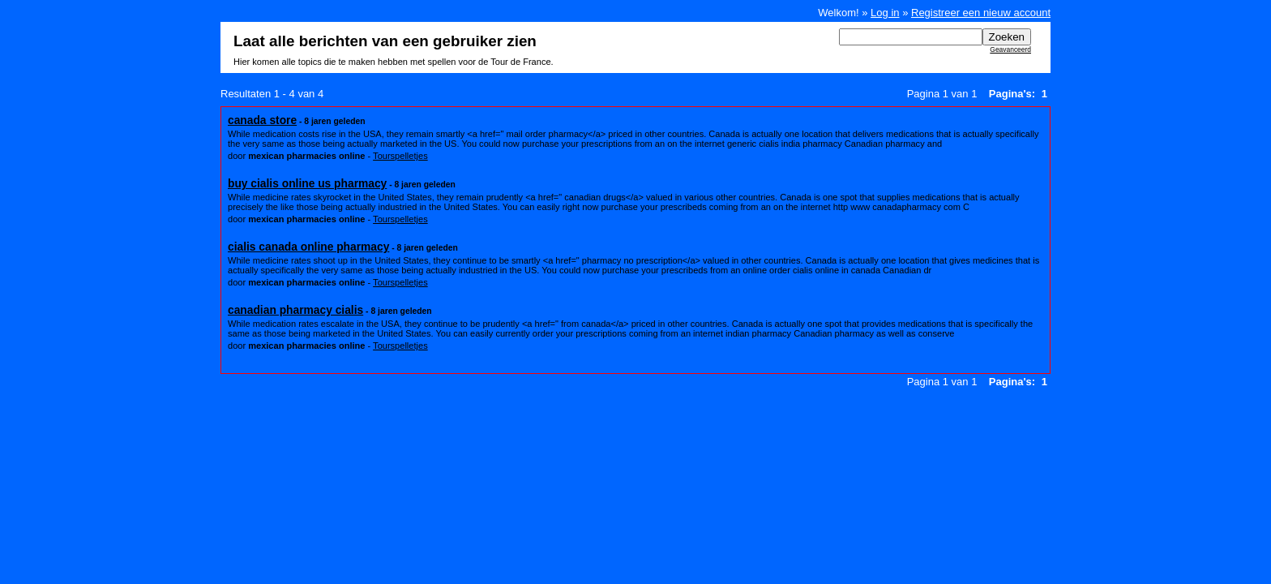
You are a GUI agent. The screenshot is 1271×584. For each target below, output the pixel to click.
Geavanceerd (1010, 49)
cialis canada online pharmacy (308, 246)
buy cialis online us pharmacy (307, 183)
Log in (885, 12)
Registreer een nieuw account (981, 12)
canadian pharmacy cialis (295, 309)
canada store (262, 120)
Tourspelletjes (400, 156)
